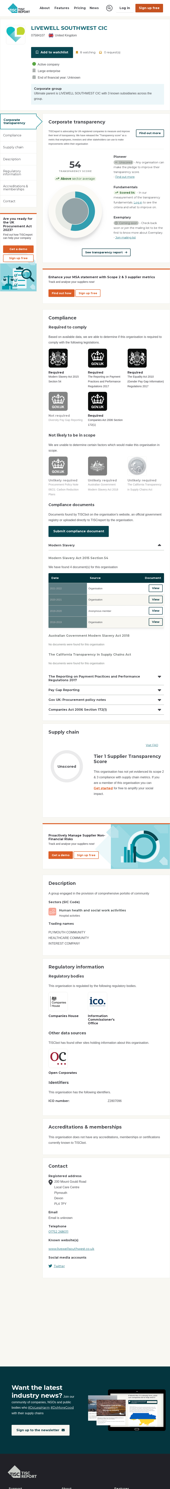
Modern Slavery (61, 543)
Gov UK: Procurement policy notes (77, 695)
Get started (103, 783)
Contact (9, 200)
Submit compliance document (78, 529)
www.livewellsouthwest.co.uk (71, 1244)
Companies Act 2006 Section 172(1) (77, 705)
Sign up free (149, 8)
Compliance (12, 134)
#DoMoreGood (62, 1407)
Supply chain (13, 146)
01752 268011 (58, 1227)
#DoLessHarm (39, 1407)
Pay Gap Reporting (64, 685)
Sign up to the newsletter (40, 1430)
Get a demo (18, 248)
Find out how (61, 292)
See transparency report (106, 252)
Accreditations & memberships (15, 187)
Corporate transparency (14, 120)
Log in (125, 8)
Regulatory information (12, 172)
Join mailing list (125, 237)
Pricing (80, 8)
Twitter (56, 1261)
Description (12, 158)
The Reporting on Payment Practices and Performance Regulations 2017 (94, 673)
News (94, 8)
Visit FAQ (152, 740)
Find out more (150, 132)
